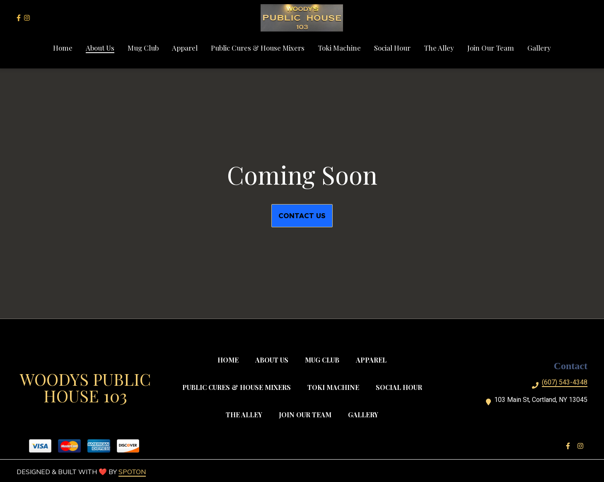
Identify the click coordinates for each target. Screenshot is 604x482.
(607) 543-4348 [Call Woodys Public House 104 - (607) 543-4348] (564, 382)
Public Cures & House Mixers (239, 387)
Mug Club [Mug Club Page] (143, 47)
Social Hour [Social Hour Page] (392, 47)
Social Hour (401, 387)
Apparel (373, 359)
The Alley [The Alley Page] (439, 47)
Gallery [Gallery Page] (539, 47)
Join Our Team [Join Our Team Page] (490, 47)
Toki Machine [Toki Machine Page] (339, 47)
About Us (274, 359)
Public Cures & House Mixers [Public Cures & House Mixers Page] (257, 47)
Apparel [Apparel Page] (185, 47)
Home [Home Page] (62, 47)
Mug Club (324, 359)
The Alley (246, 414)
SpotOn (132, 471)
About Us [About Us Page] (100, 47)
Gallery (365, 414)
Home (230, 359)
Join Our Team (307, 414)
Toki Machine (335, 387)
